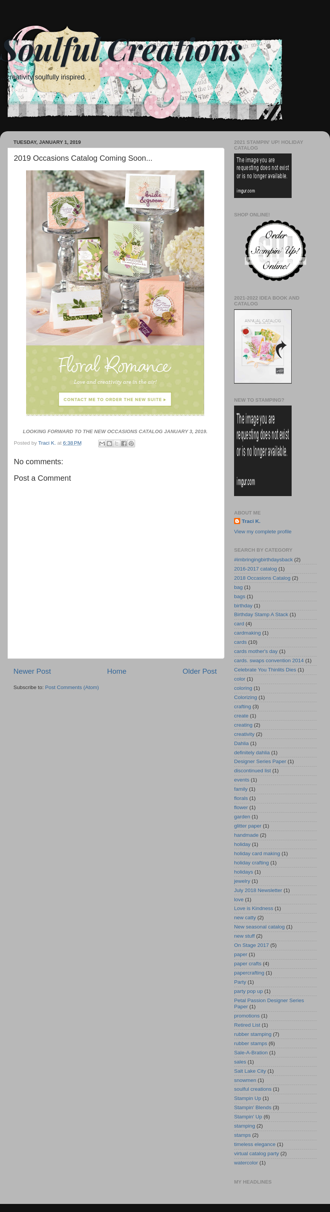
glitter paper (247, 826)
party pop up (248, 991)
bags (239, 596)
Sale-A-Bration (251, 1052)
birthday (243, 605)
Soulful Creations (121, 48)
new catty (245, 917)
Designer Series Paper (260, 761)
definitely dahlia (252, 752)
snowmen (245, 1080)
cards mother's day (256, 651)
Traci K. (251, 521)
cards (240, 642)
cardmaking (247, 633)
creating (243, 725)
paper (241, 954)
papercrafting (249, 973)
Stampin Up (247, 1098)
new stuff (244, 936)
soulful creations (253, 1089)
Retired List (247, 1025)
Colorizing (245, 697)
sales (240, 1062)
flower (241, 807)
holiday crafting (251, 863)
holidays (243, 872)
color (239, 679)
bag (238, 587)
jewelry (242, 881)
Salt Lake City (250, 1071)
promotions (247, 1016)
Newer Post (32, 671)
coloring (243, 688)
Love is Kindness (253, 908)
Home (116, 671)
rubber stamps (250, 1043)
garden (242, 817)
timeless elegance (255, 1144)
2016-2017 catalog (255, 569)
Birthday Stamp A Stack (261, 614)
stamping (244, 1126)
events (241, 780)
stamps (242, 1135)
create (241, 716)
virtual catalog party (256, 1153)
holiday (242, 844)
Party (240, 982)
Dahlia (241, 743)
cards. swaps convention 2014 (269, 660)
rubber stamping (253, 1034)
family (241, 789)
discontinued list (252, 770)
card (239, 624)
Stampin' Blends (252, 1107)
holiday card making (257, 853)
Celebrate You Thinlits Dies (265, 670)
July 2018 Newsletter (258, 890)
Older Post (200, 671)
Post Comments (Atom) (72, 687)
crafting (242, 706)
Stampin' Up (248, 1117)
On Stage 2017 (251, 945)
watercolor (246, 1163)
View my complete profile (263, 531)
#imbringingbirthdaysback (263, 559)
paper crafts (247, 963)
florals (241, 798)
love (239, 899)
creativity (244, 734)
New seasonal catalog (259, 927)
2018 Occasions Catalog (262, 578)
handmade (246, 835)
